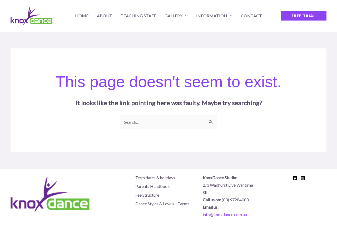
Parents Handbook (152, 186)
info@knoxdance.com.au (225, 214)
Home (81, 15)
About (104, 15)
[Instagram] (302, 178)
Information (211, 15)
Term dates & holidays (155, 177)
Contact (251, 15)
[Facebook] (295, 178)
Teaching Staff (138, 15)
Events (183, 203)
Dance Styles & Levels (154, 203)
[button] (303, 16)
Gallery (173, 15)
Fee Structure (147, 194)
